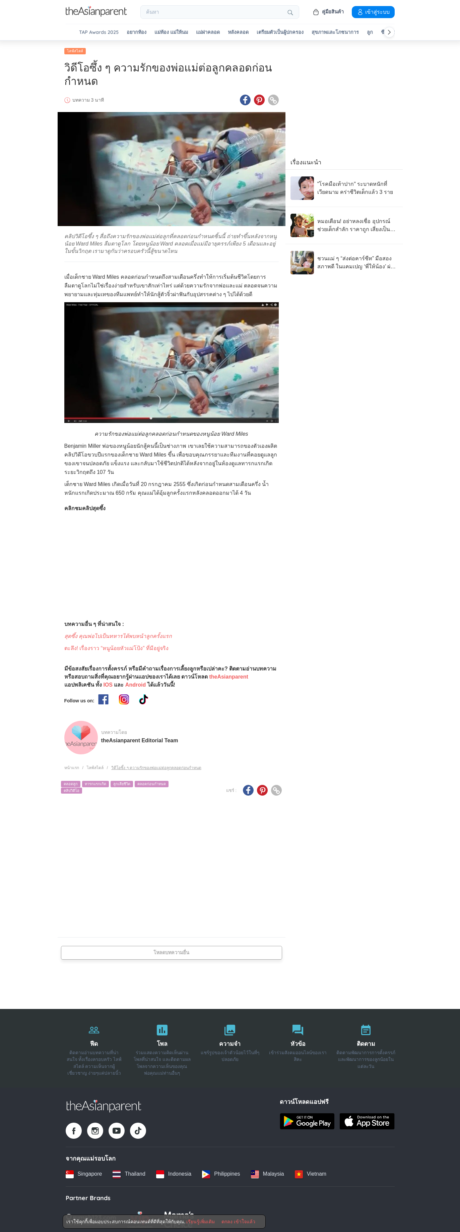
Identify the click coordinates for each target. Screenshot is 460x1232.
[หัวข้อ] (298, 1046)
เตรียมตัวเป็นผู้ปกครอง (280, 32)
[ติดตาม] (366, 1046)
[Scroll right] (389, 32)
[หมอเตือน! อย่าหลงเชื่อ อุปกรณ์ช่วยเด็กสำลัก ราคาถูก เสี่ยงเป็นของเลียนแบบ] (344, 223)
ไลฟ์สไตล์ (75, 49)
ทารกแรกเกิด (95, 782)
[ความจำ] (230, 1046)
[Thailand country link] (129, 1172)
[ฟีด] (94, 1046)
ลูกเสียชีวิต (121, 782)
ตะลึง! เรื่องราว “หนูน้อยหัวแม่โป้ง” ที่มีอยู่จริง (116, 646)
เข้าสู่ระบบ (373, 11)
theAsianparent (228, 675)
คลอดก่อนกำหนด (151, 782)
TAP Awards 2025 (99, 32)
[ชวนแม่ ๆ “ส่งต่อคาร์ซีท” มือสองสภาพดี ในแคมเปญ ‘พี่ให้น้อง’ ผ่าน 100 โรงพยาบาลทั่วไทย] (344, 261)
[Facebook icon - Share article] (245, 98)
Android (135, 683)
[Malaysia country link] (267, 1172)
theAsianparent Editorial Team (139, 739)
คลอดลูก (71, 782)
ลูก (370, 32)
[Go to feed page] (96, 14)
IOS (108, 683)
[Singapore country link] (84, 1172)
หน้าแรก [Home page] (71, 765)
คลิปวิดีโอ (71, 789)
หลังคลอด (238, 32)
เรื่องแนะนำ (305, 160)
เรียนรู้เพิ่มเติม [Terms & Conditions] (200, 1221)
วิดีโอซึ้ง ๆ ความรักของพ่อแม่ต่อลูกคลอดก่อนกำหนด (156, 765)
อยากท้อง (136, 32)
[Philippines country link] (221, 1172)
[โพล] (162, 1046)
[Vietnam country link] (310, 1172)
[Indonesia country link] (173, 1172)
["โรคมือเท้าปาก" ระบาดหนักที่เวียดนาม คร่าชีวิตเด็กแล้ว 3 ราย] (344, 186)
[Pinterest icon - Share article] (259, 98)
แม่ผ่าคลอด (208, 32)
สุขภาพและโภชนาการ (335, 32)
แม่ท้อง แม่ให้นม (171, 32)
